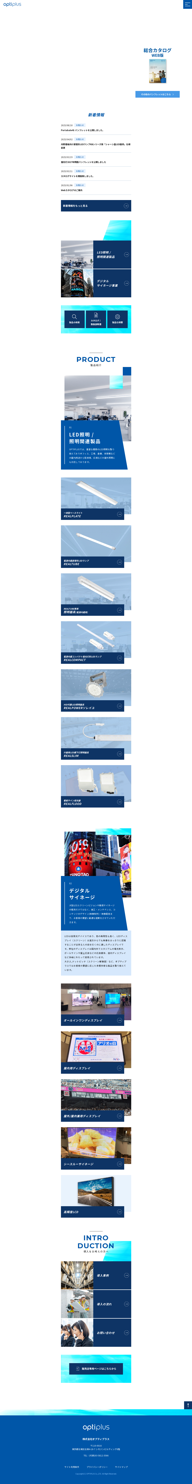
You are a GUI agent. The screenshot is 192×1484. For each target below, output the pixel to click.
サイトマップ (121, 1466)
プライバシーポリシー (97, 1466)
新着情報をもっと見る (75, 205)
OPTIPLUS (12, 4)
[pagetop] (188, 1405)
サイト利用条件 (71, 1466)
